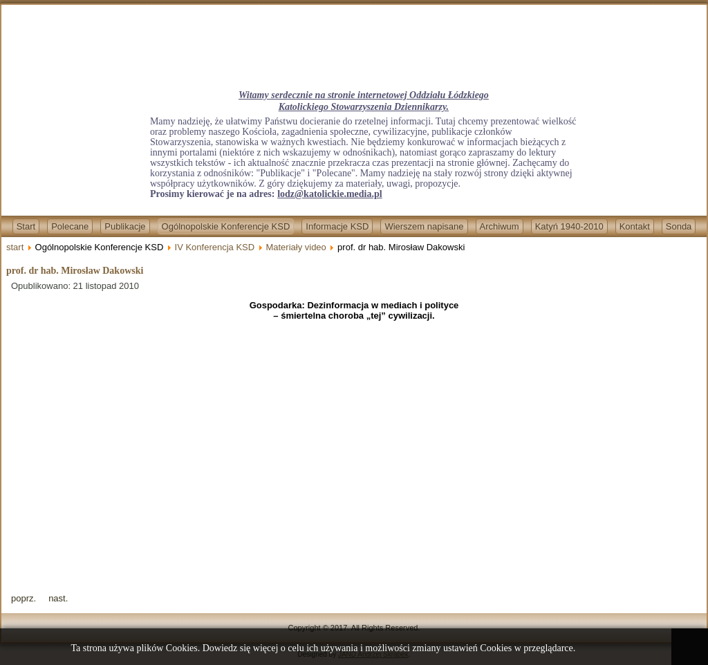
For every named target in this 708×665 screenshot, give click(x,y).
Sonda (679, 226)
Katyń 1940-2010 (569, 226)
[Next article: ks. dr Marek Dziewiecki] (58, 598)
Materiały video (296, 247)
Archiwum (499, 226)
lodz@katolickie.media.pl (329, 194)
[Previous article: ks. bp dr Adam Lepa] (23, 598)
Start (26, 226)
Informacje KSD (337, 226)
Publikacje (124, 226)
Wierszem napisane (423, 226)
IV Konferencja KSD (215, 247)
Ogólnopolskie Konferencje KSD (226, 226)
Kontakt (635, 226)
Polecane (69, 226)
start (15, 247)
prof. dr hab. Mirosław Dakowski (74, 270)
